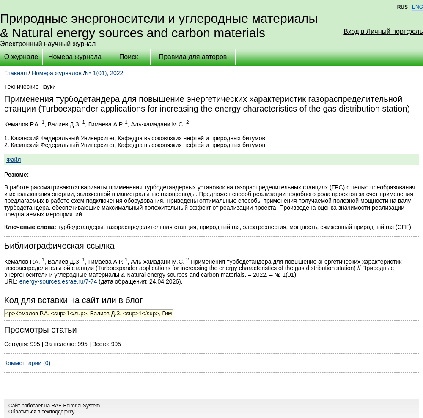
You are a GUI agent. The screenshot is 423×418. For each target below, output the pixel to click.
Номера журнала (75, 56)
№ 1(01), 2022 (104, 73)
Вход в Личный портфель (383, 31)
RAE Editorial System (75, 406)
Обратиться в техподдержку (41, 412)
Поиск (128, 56)
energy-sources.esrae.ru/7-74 (58, 281)
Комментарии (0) (27, 363)
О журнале (21, 56)
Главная (15, 73)
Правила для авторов (193, 56)
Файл (13, 159)
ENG (417, 7)
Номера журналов (57, 73)
